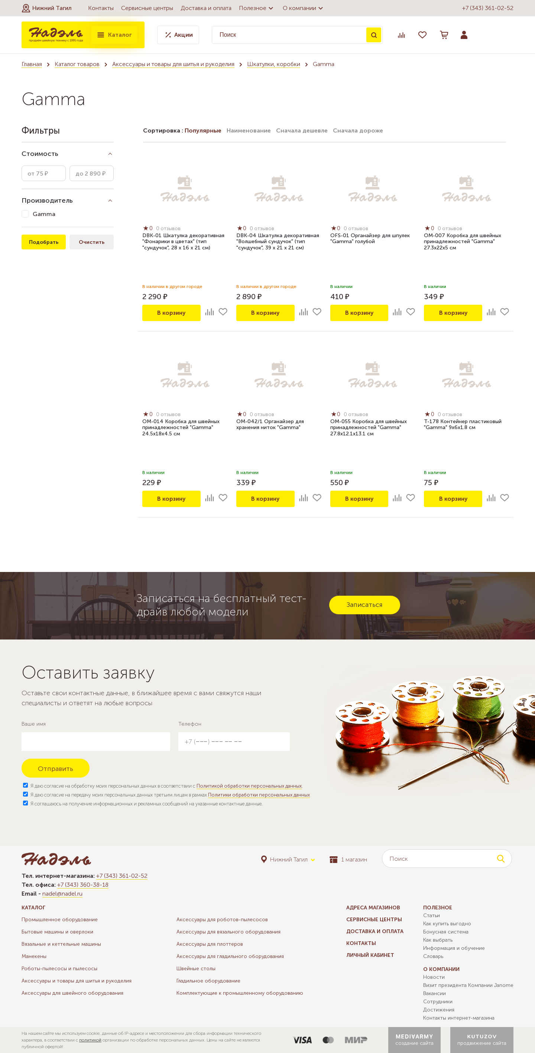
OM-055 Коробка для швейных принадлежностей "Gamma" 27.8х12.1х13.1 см (368, 428)
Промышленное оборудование (60, 919)
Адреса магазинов (373, 908)
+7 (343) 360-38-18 (82, 884)
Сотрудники (438, 1001)
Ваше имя (34, 724)
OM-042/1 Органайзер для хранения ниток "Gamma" (270, 425)
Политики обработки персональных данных (259, 795)
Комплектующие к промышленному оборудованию (239, 993)
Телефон (189, 724)
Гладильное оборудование (208, 981)
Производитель (47, 200)
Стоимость (40, 154)
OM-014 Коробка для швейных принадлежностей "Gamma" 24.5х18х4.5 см (181, 428)
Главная (32, 64)
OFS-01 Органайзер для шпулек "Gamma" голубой (370, 239)
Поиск (373, 34)
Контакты (101, 8)
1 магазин (348, 859)
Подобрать (43, 242)
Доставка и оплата (206, 8)
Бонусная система (445, 932)
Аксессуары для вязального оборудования (228, 932)
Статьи (431, 915)
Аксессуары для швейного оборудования (72, 993)
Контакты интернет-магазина (459, 1018)
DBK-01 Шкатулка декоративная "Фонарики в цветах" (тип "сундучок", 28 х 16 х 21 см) (183, 242)
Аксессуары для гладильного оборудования (230, 956)
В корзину (171, 312)
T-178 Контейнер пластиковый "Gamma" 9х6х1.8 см (463, 425)
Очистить (91, 242)
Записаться (365, 605)
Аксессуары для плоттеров (209, 944)
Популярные (203, 130)
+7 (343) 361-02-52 (487, 8)
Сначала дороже (358, 130)
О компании (304, 8)
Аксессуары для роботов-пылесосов (222, 919)
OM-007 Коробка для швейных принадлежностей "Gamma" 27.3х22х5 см (462, 242)
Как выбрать (438, 940)
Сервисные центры (147, 8)
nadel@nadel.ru (62, 893)
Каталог (114, 34)
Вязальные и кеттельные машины (61, 944)
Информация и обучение (454, 948)
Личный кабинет (370, 955)
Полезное (257, 8)
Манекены (34, 956)
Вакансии (434, 993)
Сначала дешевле (302, 130)
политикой (90, 1040)
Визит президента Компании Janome (468, 985)
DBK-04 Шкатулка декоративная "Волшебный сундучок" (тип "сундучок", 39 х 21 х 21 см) (277, 242)
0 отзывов (169, 229)
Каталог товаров (77, 64)
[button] (47, 8)
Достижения (438, 1010)
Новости (434, 977)
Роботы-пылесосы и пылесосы (59, 968)
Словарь (433, 956)
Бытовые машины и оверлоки (57, 932)
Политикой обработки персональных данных (249, 786)
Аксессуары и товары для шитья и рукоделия (173, 64)
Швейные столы (195, 968)
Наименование (249, 130)
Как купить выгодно (447, 923)
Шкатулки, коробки (273, 64)
